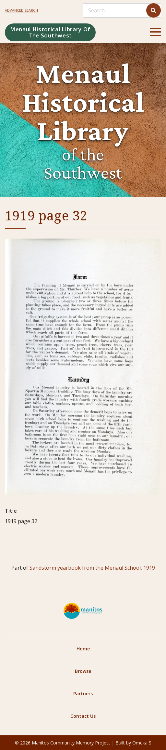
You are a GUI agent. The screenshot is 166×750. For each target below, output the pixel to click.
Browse (83, 671)
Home (83, 649)
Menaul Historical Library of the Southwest (50, 32)
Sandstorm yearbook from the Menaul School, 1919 (92, 567)
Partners (83, 693)
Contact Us (83, 716)
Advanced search (21, 10)
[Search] (122, 10)
